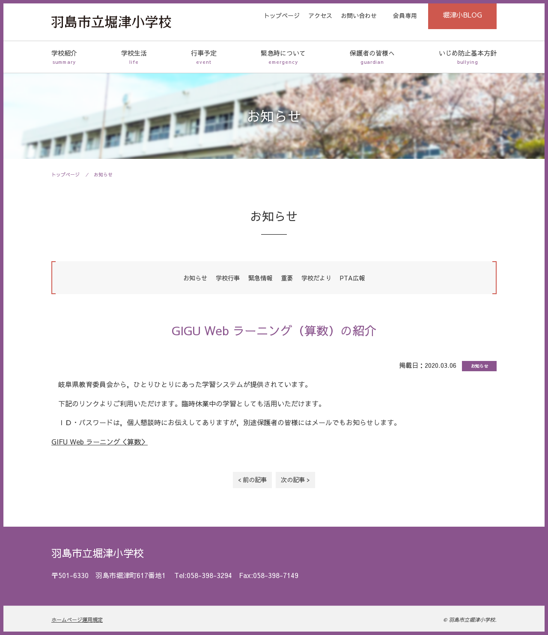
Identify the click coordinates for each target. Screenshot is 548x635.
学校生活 (134, 57)
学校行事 (228, 278)
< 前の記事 (252, 479)
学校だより (316, 278)
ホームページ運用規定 (77, 619)
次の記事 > (295, 479)
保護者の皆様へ (372, 57)
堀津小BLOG (462, 14)
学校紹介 (64, 57)
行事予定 (204, 57)
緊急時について (283, 57)
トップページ (282, 15)
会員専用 (405, 15)
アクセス (320, 15)
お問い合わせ (359, 15)
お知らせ (103, 174)
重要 (287, 278)
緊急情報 (260, 278)
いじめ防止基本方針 (468, 57)
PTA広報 (352, 278)
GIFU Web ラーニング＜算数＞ (99, 441)
